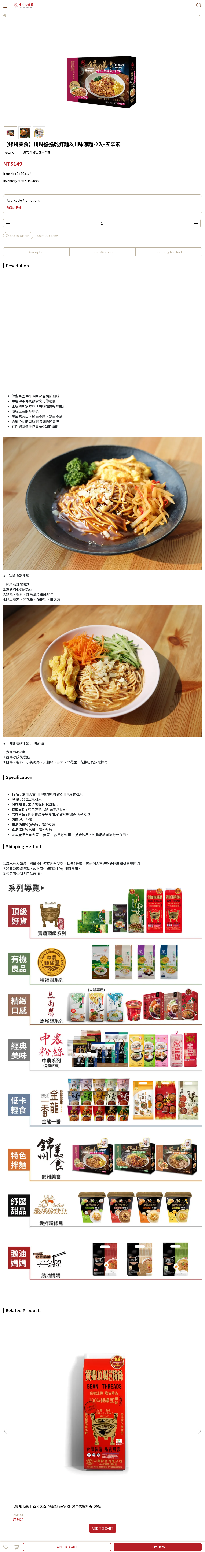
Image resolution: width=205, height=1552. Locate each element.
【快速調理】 (52, 1499)
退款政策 (45, 1482)
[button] (199, 1367)
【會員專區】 (111, 1499)
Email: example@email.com (23, 1452)
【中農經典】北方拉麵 (155, 1379)
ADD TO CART (67, 1547)
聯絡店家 (87, 1482)
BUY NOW (157, 1547)
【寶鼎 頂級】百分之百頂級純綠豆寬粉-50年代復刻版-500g (37, 1381)
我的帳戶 (31, 1482)
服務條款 (73, 1482)
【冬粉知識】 (91, 1499)
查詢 (6, 1482)
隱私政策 (59, 1482)
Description (36, 252)
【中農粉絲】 (12, 1499)
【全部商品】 (72, 1499)
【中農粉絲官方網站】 (157, 1499)
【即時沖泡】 (32, 1499)
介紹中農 (17, 1482)
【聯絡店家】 (131, 1499)
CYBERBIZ (103, 1536)
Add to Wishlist (18, 236)
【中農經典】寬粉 (88, 1379)
